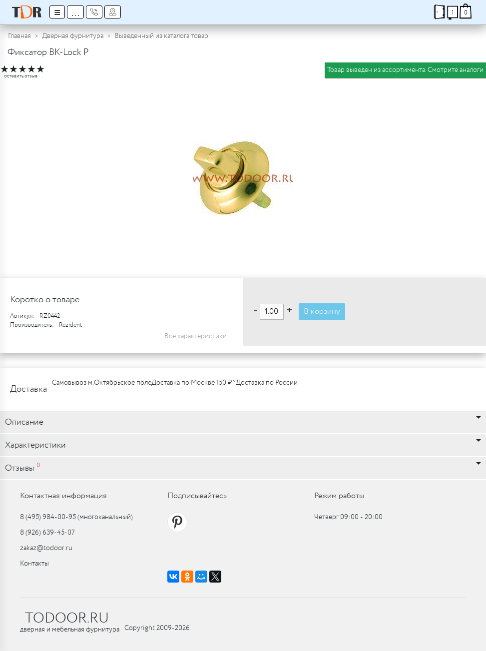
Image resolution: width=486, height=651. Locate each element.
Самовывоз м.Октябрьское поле (101, 383)
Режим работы (339, 496)
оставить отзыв (20, 76)
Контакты (34, 564)
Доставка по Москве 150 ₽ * (193, 383)
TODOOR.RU (67, 618)
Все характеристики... (198, 336)
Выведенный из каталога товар (161, 36)
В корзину (322, 311)
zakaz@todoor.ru (46, 548)
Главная (19, 36)
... (75, 11)
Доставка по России (267, 383)
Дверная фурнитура (72, 36)
